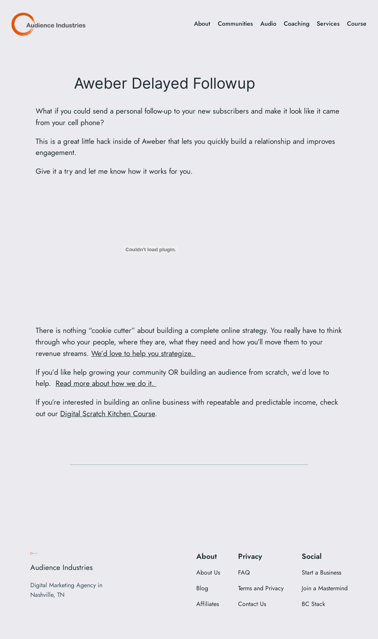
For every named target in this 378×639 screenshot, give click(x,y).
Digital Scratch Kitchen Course (107, 413)
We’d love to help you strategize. (143, 353)
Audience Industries (61, 567)
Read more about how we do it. (106, 383)
